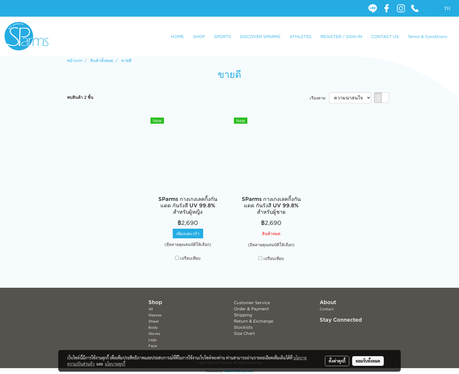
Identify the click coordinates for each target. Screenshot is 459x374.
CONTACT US (385, 36)
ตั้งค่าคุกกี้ (337, 360)
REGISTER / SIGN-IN (341, 36)
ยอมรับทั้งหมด (368, 360)
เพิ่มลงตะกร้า (188, 233)
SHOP (199, 36)
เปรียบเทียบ (190, 258)
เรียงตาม (319, 98)
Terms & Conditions (427, 36)
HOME (177, 36)
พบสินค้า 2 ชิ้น (80, 97)
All (150, 309)
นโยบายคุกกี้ (115, 363)
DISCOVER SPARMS (260, 36)
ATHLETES (300, 36)
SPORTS (222, 36)
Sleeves (155, 315)
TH (443, 8)
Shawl (153, 321)
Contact (327, 309)
